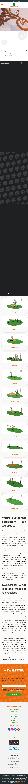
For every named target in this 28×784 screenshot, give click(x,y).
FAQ (14, 719)
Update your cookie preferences (14, 738)
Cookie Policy (14, 736)
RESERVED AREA (14, 709)
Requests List (21, 1)
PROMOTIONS (14, 713)
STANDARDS (14, 717)
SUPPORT (14, 720)
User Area (15, 1)
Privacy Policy (14, 734)
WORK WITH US (14, 715)
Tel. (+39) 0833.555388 (14, 760)
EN (10, 1)
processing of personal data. (16, 690)
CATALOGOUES (14, 722)
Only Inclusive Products (14, 294)
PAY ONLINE (14, 711)
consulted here (21, 781)
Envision (17, 782)
